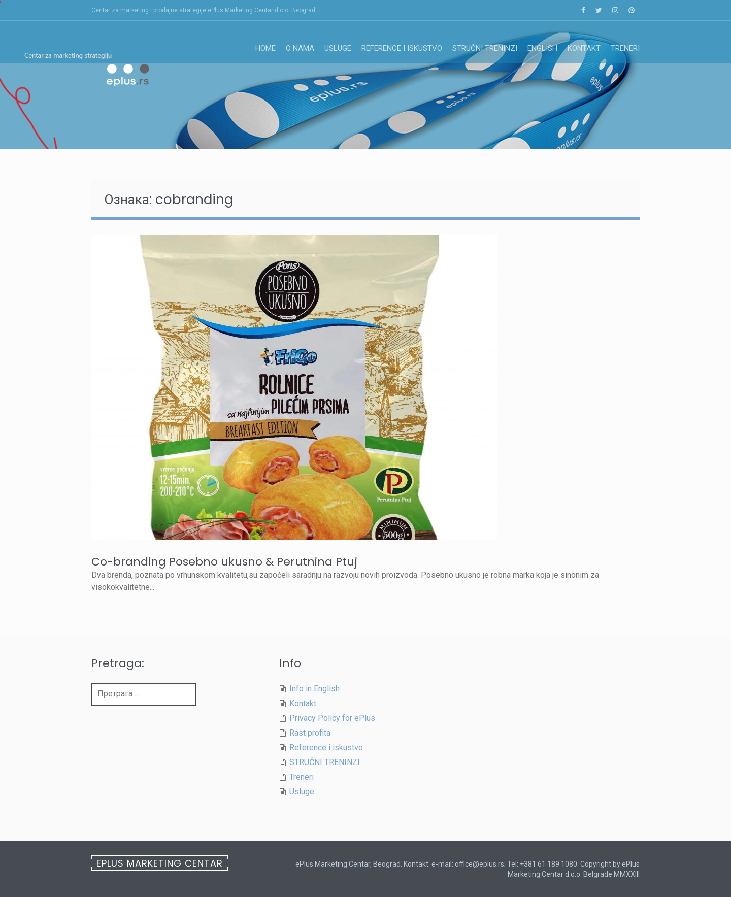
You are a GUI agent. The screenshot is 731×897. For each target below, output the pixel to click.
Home (265, 48)
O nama (300, 48)
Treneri (625, 48)
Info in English (314, 688)
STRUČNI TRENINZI (484, 48)
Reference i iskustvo (401, 48)
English (542, 48)
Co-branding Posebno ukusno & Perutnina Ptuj (224, 562)
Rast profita (309, 733)
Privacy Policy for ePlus (332, 718)
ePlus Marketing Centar (159, 863)
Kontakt (584, 48)
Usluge (337, 48)
